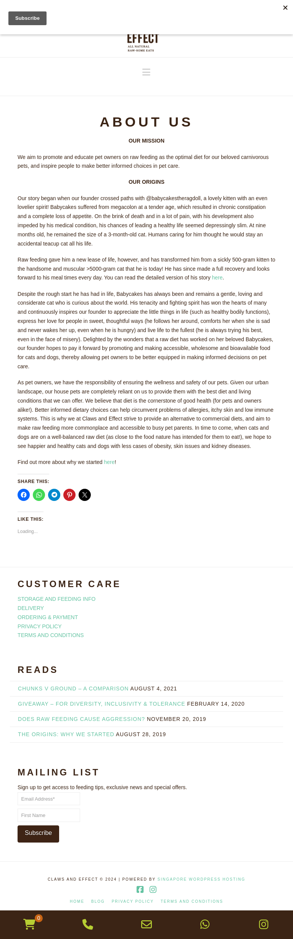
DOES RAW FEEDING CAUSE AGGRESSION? (81, 719)
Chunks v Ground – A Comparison (73, 688)
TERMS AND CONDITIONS (51, 635)
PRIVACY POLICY (39, 626)
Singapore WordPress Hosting (201, 879)
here (217, 277)
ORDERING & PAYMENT (48, 617)
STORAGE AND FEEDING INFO (56, 599)
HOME (77, 901)
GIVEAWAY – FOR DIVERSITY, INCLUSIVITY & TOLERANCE (101, 704)
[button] (146, 72)
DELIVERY (31, 608)
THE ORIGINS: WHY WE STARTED (66, 734)
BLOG (98, 901)
